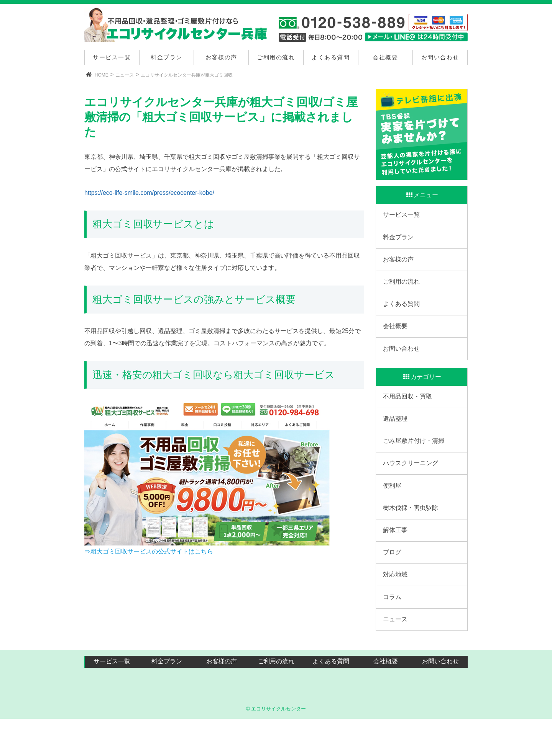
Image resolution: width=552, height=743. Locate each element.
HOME (101, 75)
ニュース (124, 75)
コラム (393, 619)
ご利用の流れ (276, 57)
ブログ (393, 572)
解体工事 (396, 548)
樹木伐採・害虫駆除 (411, 525)
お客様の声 (221, 57)
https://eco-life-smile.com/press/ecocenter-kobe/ (149, 192)
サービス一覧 (112, 57)
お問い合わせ (440, 57)
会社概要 (385, 57)
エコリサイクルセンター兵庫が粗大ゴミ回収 (187, 75)
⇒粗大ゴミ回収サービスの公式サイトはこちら (148, 551)
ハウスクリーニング (411, 477)
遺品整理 (396, 430)
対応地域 (396, 596)
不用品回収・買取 (408, 406)
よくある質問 (331, 57)
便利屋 (393, 501)
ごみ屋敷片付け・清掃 (414, 454)
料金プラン (166, 57)
